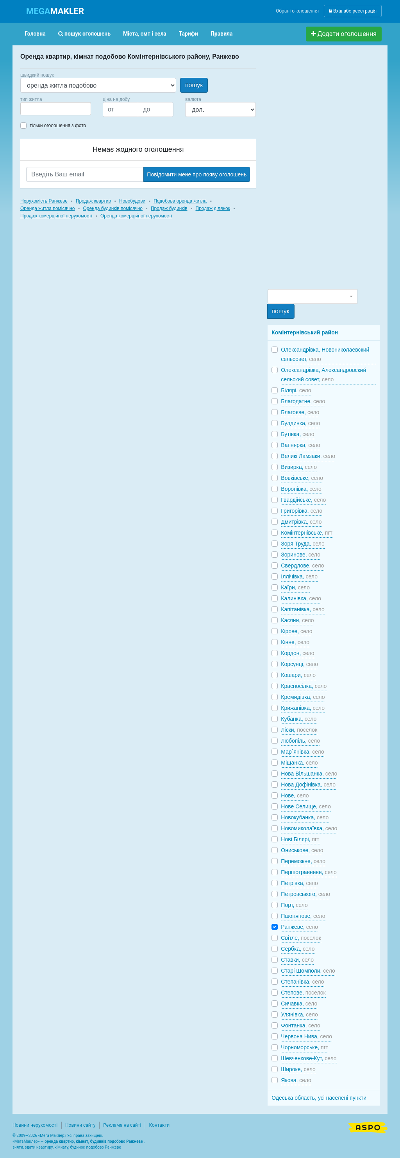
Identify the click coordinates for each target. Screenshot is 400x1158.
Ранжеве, (299, 927)
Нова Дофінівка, (308, 784)
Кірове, (296, 631)
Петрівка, (299, 883)
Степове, (303, 992)
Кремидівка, (303, 697)
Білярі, (296, 390)
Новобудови (132, 201)
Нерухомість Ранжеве (44, 201)
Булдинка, (300, 423)
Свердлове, (302, 565)
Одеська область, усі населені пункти (318, 1098)
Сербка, (297, 949)
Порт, (294, 905)
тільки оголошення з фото (58, 125)
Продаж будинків (169, 208)
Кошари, (298, 675)
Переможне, (303, 861)
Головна (35, 34)
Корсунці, (299, 664)
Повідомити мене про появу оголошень (196, 174)
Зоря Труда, (302, 543)
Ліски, (299, 730)
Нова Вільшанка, (309, 773)
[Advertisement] (326, 170)
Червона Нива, (306, 1036)
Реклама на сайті (122, 1125)
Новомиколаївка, (309, 828)
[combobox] (55, 108)
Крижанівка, (303, 708)
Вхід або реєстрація (353, 11)
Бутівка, (297, 434)
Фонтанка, (300, 1025)
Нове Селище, (306, 806)
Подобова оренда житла (180, 201)
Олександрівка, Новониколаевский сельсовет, (325, 354)
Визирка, (299, 467)
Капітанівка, (302, 609)
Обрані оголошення (297, 11)
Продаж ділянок (213, 208)
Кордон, (297, 653)
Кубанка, (298, 719)
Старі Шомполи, (308, 971)
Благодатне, (303, 401)
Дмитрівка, (301, 522)
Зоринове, (300, 554)
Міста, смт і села (144, 34)
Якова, (296, 1080)
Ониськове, (302, 850)
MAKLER (55, 11)
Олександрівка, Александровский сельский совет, (323, 374)
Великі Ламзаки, (308, 456)
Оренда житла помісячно (47, 208)
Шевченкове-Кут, (308, 1058)
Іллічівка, (299, 576)
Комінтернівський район (304, 332)
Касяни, (297, 620)
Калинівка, (301, 598)
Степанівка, (302, 981)
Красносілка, (304, 686)
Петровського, (305, 894)
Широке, (298, 1069)
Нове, (295, 795)
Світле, (301, 938)
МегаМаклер (26, 1141)
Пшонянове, (303, 916)
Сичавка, (299, 1003)
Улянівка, (299, 1014)
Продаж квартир (93, 201)
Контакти (159, 1125)
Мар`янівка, (302, 752)
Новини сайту (80, 1125)
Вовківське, (302, 478)
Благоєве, (300, 412)
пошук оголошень (84, 34)
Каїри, (295, 587)
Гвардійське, (303, 500)
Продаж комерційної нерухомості (56, 216)
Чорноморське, (304, 1047)
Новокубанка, (305, 817)
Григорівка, (301, 511)
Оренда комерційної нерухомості (136, 216)
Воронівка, (301, 489)
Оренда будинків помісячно (113, 208)
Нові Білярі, (300, 839)
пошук (194, 85)
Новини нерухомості (34, 1125)
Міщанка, (299, 762)
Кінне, (295, 642)
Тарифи (188, 34)
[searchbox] (34, 108)
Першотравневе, (309, 872)
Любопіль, (300, 741)
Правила (222, 34)
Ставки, (297, 960)
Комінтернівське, (306, 533)
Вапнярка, (300, 445)
